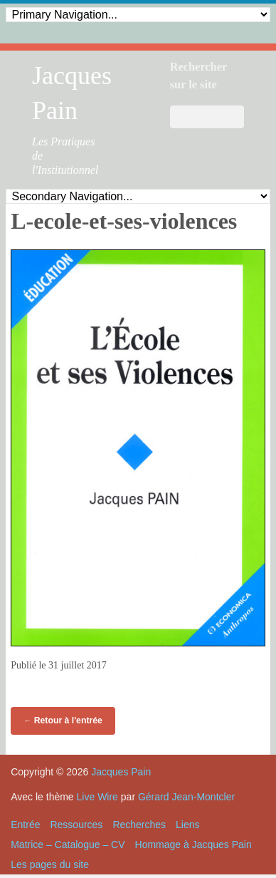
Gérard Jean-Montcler (186, 796)
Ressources (76, 824)
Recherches (139, 824)
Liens (187, 824)
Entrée (25, 824)
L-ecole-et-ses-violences (124, 221)
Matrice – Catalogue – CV (67, 844)
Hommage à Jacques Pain (193, 844)
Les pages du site (50, 864)
